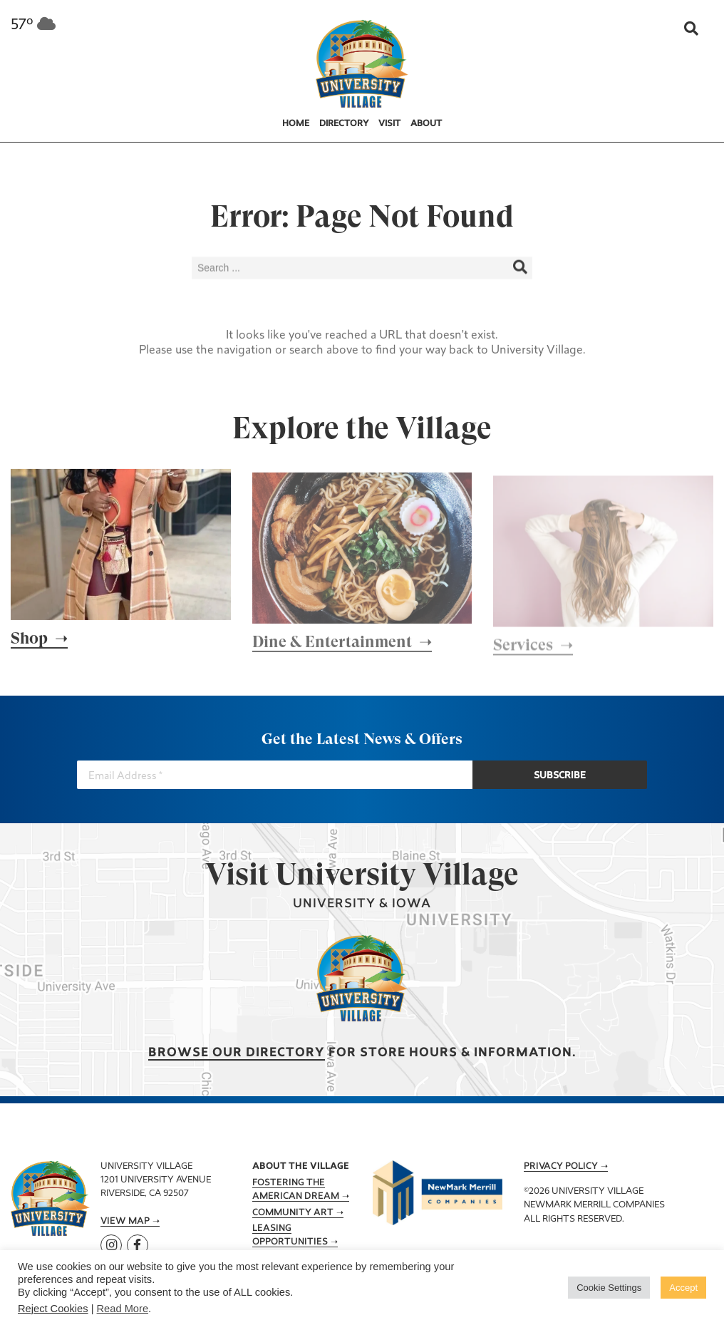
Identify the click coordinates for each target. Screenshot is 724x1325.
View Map (125, 1221)
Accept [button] (683, 1287)
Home (295, 124)
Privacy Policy (561, 1166)
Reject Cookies (53, 1308)
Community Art (292, 1213)
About (426, 124)
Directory (344, 124)
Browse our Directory (236, 1053)
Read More (123, 1308)
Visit (389, 124)
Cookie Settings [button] (608, 1287)
